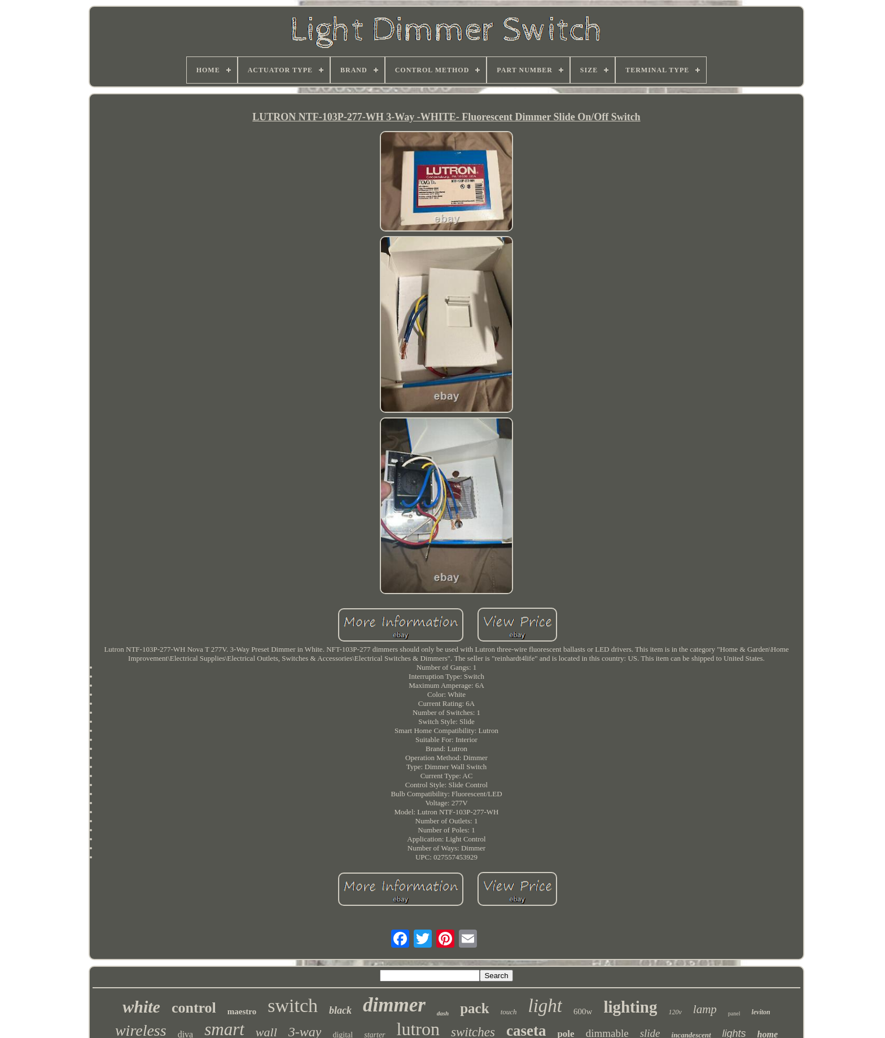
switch (293, 1005)
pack (474, 1008)
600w (582, 1011)
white (141, 1006)
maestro (241, 1011)
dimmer (394, 1005)
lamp (705, 1009)
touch (509, 1012)
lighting (630, 1007)
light (545, 1006)
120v (674, 1012)
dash (443, 1013)
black (340, 1010)
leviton (760, 1012)
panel (734, 1013)
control (194, 1008)
